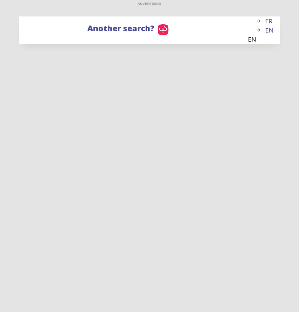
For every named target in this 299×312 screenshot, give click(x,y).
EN (269, 30)
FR (268, 21)
